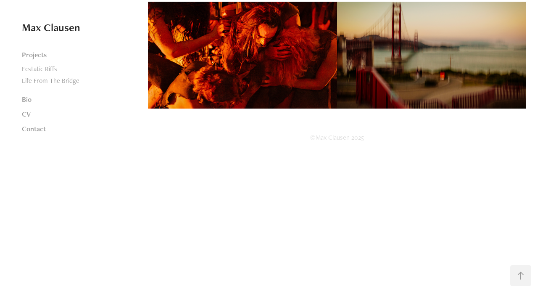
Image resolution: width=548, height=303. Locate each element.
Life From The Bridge (50, 80)
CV (26, 114)
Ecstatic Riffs (39, 68)
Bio (27, 99)
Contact (34, 128)
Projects (34, 54)
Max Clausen (51, 27)
